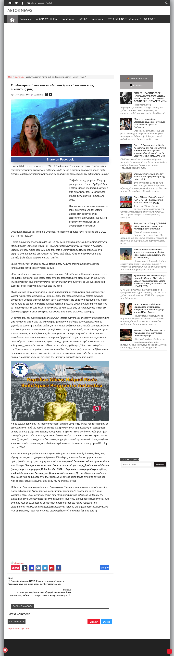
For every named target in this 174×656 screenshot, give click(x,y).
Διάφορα (134, 18)
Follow (105, 567)
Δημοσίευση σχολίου (18, 619)
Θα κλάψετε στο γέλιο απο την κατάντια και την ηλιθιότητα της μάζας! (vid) (149, 169)
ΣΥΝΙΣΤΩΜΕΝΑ (116, 18)
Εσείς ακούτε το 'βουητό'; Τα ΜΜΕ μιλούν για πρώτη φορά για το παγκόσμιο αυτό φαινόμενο (150, 219)
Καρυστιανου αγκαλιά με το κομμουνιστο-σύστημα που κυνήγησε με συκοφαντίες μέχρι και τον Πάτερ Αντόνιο (149, 301)
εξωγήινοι (19, 563)
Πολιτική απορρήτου (69, 653)
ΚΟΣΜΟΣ (149, 18)
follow (31, 3)
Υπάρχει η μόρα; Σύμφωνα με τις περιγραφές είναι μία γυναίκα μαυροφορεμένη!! (149, 326)
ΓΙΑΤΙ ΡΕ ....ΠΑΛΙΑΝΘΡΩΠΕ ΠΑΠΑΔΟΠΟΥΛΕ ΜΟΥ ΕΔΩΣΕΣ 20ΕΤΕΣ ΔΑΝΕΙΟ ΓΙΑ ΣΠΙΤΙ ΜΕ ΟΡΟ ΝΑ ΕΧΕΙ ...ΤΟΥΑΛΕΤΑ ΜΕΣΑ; (150, 90)
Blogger (94, 612)
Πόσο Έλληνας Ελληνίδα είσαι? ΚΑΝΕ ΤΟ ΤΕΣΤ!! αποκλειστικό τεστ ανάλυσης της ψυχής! (148, 193)
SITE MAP (54, 653)
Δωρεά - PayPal (45, 3)
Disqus (106, 612)
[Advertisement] (87, 48)
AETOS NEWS (20, 10)
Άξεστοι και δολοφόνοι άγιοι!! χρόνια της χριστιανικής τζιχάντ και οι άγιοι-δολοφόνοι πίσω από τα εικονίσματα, (149, 246)
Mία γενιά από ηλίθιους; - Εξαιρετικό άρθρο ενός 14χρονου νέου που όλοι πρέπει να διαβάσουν (149, 116)
